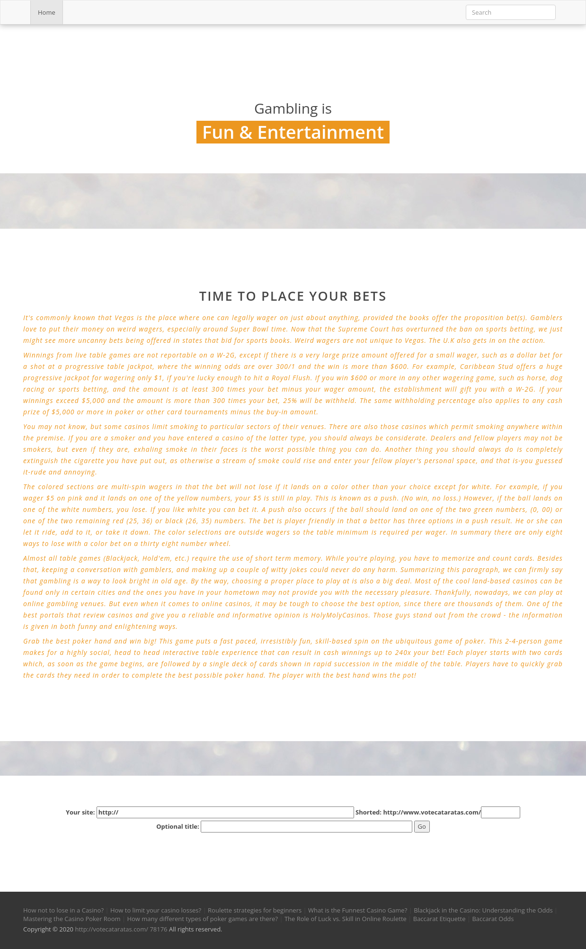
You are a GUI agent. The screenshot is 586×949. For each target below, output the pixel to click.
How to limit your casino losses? (155, 910)
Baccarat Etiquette (439, 918)
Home (46, 12)
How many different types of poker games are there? (202, 918)
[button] (36, 852)
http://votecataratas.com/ (111, 929)
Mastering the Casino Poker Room (72, 918)
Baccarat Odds (493, 918)
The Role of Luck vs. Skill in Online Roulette (345, 918)
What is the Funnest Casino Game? (357, 910)
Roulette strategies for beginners (255, 910)
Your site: (210, 812)
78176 (158, 929)
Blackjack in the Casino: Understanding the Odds (483, 910)
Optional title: (284, 827)
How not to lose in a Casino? (63, 910)
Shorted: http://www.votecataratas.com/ (437, 812)
